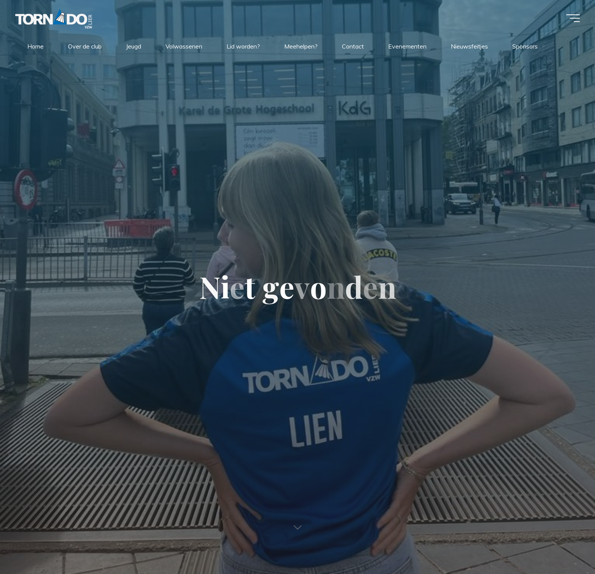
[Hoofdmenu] (573, 18)
